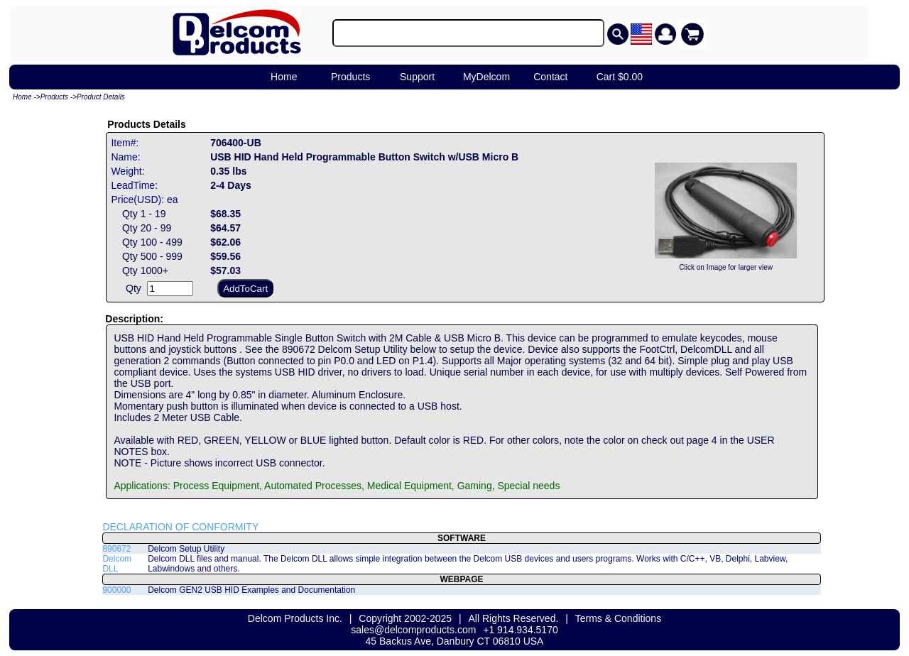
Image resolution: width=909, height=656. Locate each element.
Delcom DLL (116, 564)
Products (350, 76)
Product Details (101, 97)
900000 (116, 590)
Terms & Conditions (618, 618)
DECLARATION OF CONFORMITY (180, 526)
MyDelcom (486, 76)
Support (417, 76)
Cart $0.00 (620, 76)
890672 (116, 549)
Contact (550, 76)
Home (284, 76)
